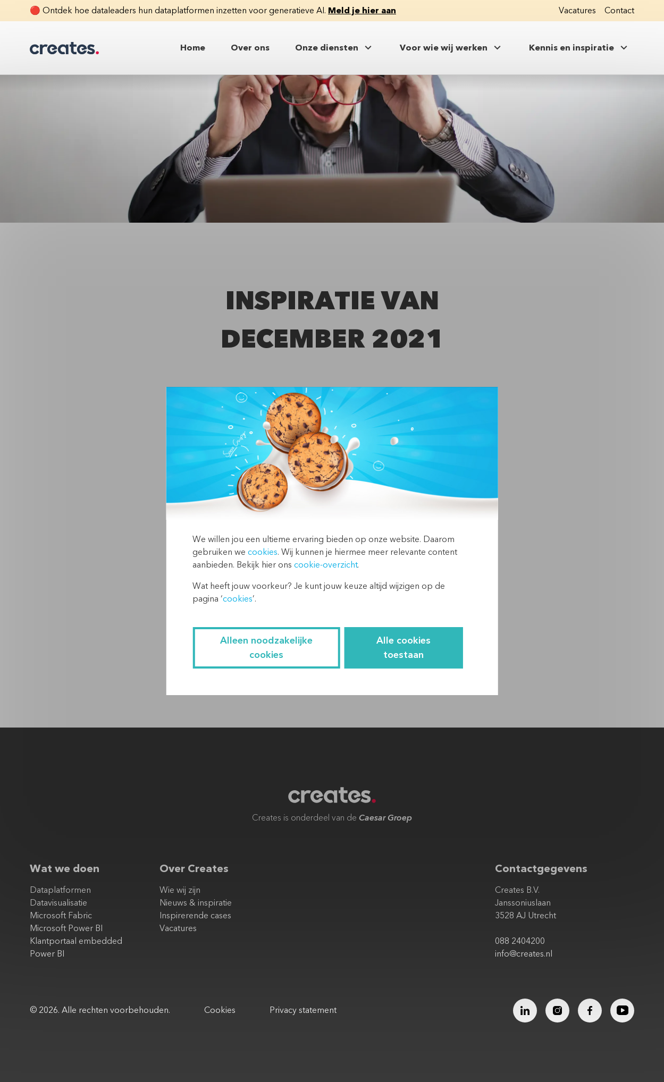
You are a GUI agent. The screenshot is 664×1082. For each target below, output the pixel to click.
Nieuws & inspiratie (195, 903)
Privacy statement (303, 1010)
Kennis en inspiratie (579, 47)
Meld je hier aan (362, 10)
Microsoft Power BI (66, 928)
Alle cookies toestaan (403, 648)
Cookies (220, 1010)
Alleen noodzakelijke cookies (266, 648)
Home (192, 48)
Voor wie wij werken (451, 47)
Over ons (250, 48)
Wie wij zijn (179, 890)
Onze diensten (334, 47)
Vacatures (577, 10)
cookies (263, 552)
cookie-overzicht (325, 565)
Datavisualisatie (58, 903)
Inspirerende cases (195, 916)
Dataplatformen (60, 890)
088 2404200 (520, 941)
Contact (619, 10)
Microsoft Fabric (61, 916)
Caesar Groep (385, 818)
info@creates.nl (523, 954)
